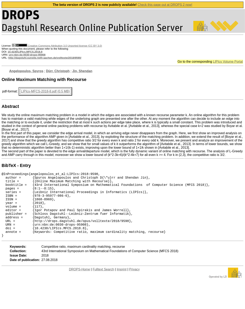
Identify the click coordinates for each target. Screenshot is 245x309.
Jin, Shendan (82, 71)
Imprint (122, 283)
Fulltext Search (103, 283)
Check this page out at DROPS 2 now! (165, 4)
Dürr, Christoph (58, 71)
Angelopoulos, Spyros (26, 71)
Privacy (134, 283)
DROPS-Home (79, 283)
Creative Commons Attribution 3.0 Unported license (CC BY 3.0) (57, 45)
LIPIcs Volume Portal (228, 61)
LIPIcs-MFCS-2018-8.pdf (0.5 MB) (45, 91)
